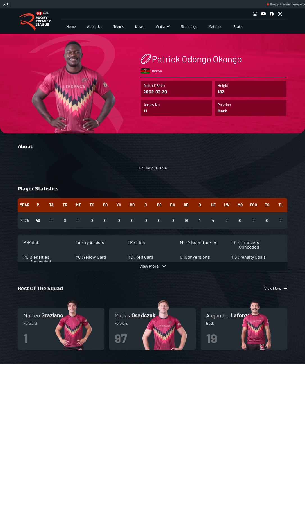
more (61, 327)
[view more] (152, 264)
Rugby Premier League (35, 21)
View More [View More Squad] (272, 286)
